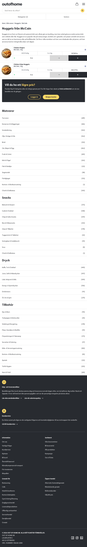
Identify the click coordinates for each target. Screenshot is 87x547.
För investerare (7, 469)
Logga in (34, 97)
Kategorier (23, 17)
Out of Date (49, 457)
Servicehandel (7, 514)
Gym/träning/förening (10, 499)
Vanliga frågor (7, 446)
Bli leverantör (49, 446)
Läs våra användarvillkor (12, 398)
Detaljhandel (6, 518)
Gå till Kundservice (10, 424)
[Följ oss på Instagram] (77, 537)
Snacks (6, 197)
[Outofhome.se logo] (12, 4)
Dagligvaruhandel (8, 503)
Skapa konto (51, 97)
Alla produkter (50, 450)
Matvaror (8, 110)
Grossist (4, 522)
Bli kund (4, 457)
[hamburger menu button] (84, 4)
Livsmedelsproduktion (9, 507)
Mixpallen (5, 473)
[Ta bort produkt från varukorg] (59, 58)
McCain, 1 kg (18, 50)
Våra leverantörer (51, 442)
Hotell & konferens (8, 491)
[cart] (77, 4)
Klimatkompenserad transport (12, 465)
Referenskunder (50, 491)
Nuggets (18, 23)
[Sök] (42, 10)
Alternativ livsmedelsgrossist (54, 483)
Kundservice (6, 450)
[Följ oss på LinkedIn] (81, 537)
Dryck (6, 260)
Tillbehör (7, 304)
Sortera (66, 17)
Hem (3, 23)
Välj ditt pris (49, 495)
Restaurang (6, 483)
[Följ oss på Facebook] (72, 537)
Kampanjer (49, 454)
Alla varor (9, 23)
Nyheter (5, 454)
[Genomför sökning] (82, 10)
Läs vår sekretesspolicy (34, 398)
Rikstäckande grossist (52, 487)
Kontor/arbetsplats (8, 495)
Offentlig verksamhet (9, 510)
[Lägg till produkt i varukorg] (77, 58)
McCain (24, 23)
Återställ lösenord (8, 461)
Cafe (3, 487)
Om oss (4, 442)
